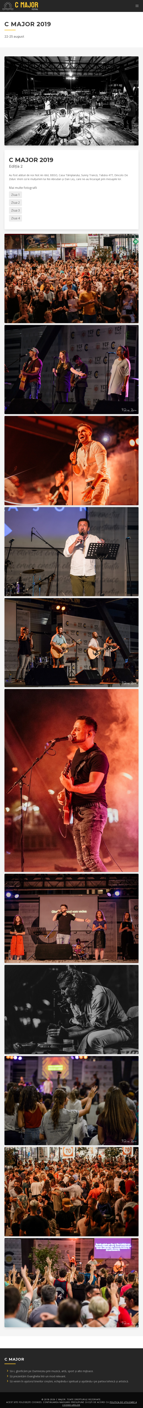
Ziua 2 (15, 203)
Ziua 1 (15, 195)
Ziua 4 (15, 218)
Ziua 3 (15, 210)
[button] (137, 6)
